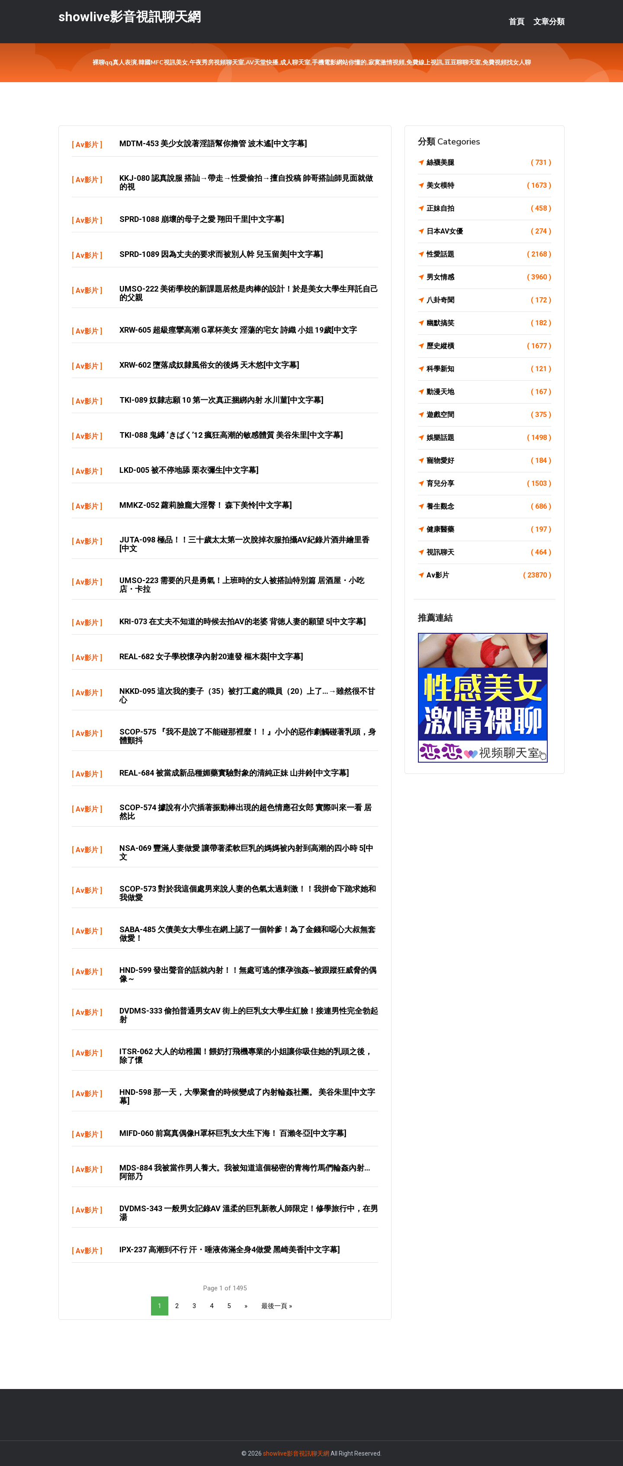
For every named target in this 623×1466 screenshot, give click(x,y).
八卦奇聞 (489, 300)
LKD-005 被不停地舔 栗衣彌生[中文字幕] (189, 470)
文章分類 (549, 21)
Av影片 (87, 145)
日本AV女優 (489, 231)
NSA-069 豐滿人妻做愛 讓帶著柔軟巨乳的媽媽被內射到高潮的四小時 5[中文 (246, 852)
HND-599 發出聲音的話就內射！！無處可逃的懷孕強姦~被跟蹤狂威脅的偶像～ (247, 974)
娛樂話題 (489, 438)
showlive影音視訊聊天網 (129, 16)
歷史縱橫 (489, 346)
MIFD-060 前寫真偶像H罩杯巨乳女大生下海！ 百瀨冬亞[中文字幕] (233, 1133)
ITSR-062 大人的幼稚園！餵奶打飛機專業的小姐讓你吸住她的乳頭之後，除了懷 (246, 1056)
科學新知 (489, 369)
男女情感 (489, 277)
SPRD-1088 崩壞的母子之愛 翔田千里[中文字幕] (201, 219)
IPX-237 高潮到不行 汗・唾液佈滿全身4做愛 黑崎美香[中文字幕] (229, 1249)
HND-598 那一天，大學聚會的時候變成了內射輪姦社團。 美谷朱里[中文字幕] (247, 1096)
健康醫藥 (489, 529)
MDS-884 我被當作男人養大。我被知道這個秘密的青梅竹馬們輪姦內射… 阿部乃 (244, 1172)
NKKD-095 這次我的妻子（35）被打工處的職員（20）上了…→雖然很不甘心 (247, 695)
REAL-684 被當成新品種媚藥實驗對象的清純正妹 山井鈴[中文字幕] (234, 772)
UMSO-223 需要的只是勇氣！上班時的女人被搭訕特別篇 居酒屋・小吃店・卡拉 (241, 584)
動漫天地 (489, 392)
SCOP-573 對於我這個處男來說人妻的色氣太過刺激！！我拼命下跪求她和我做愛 (247, 893)
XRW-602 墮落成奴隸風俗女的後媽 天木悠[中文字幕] (209, 364)
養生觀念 (489, 506)
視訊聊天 (489, 552)
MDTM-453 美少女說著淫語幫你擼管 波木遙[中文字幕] (213, 143)
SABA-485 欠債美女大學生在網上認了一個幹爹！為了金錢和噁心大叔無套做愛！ (247, 934)
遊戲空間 (489, 415)
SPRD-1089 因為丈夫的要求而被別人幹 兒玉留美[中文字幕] (221, 254)
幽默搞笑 (489, 323)
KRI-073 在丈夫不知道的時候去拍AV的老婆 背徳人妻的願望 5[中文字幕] (242, 621)
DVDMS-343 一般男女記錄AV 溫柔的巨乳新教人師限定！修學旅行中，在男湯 (248, 1213)
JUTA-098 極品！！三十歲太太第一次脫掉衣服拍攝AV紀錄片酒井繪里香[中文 (244, 544)
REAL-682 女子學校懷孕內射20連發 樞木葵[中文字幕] (211, 656)
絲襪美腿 (489, 163)
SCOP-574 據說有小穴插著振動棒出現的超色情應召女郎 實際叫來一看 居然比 (245, 812)
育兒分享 (489, 484)
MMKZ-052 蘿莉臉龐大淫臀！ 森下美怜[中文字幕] (205, 505)
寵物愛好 (489, 461)
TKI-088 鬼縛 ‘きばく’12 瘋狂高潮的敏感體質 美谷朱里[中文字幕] (231, 434)
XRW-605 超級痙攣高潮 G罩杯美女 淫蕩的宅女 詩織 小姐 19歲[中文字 (238, 329)
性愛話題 (489, 254)
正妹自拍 (489, 208)
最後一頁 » (276, 1306)
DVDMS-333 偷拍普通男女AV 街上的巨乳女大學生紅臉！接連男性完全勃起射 (248, 1015)
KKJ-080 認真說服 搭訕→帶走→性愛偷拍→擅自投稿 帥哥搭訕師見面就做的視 (246, 182)
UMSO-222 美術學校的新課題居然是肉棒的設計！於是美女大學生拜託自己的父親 (248, 293)
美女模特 (489, 186)
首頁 (516, 21)
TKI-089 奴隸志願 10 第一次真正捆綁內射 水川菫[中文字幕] (221, 399)
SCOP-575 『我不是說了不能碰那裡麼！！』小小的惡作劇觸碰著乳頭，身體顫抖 (247, 736)
